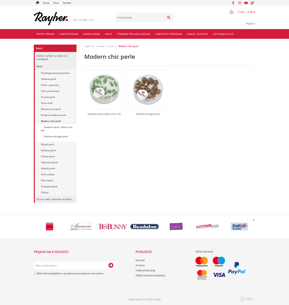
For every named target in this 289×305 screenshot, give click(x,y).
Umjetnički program (168, 34)
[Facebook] (233, 3)
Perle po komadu (50, 91)
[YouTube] (246, 3)
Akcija (46, 2)
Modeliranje (91, 34)
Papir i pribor (45, 34)
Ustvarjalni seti (223, 34)
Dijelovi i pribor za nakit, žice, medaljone (52, 57)
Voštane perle (48, 150)
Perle (39, 66)
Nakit (108, 34)
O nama (140, 265)
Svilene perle (48, 156)
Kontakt (67, 2)
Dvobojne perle (49, 186)
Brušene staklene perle (53, 115)
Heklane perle (48, 79)
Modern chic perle (51, 121)
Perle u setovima (50, 85)
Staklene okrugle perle (56, 136)
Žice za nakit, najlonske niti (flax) (54, 199)
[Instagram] (239, 3)
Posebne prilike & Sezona (133, 34)
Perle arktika (48, 174)
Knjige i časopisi (197, 34)
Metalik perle (48, 168)
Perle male (47, 103)
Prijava (250, 23)
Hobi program (68, 34)
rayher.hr (89, 46)
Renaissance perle (51, 109)
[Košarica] (239, 12)
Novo (56, 2)
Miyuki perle (47, 144)
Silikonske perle (49, 162)
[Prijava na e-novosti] (111, 265)
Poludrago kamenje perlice (55, 73)
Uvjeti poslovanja (145, 270)
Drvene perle (48, 97)
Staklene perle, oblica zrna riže (56, 128)
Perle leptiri (47, 180)
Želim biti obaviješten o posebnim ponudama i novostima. (70, 273)
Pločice (45, 192)
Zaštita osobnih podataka (150, 275)
